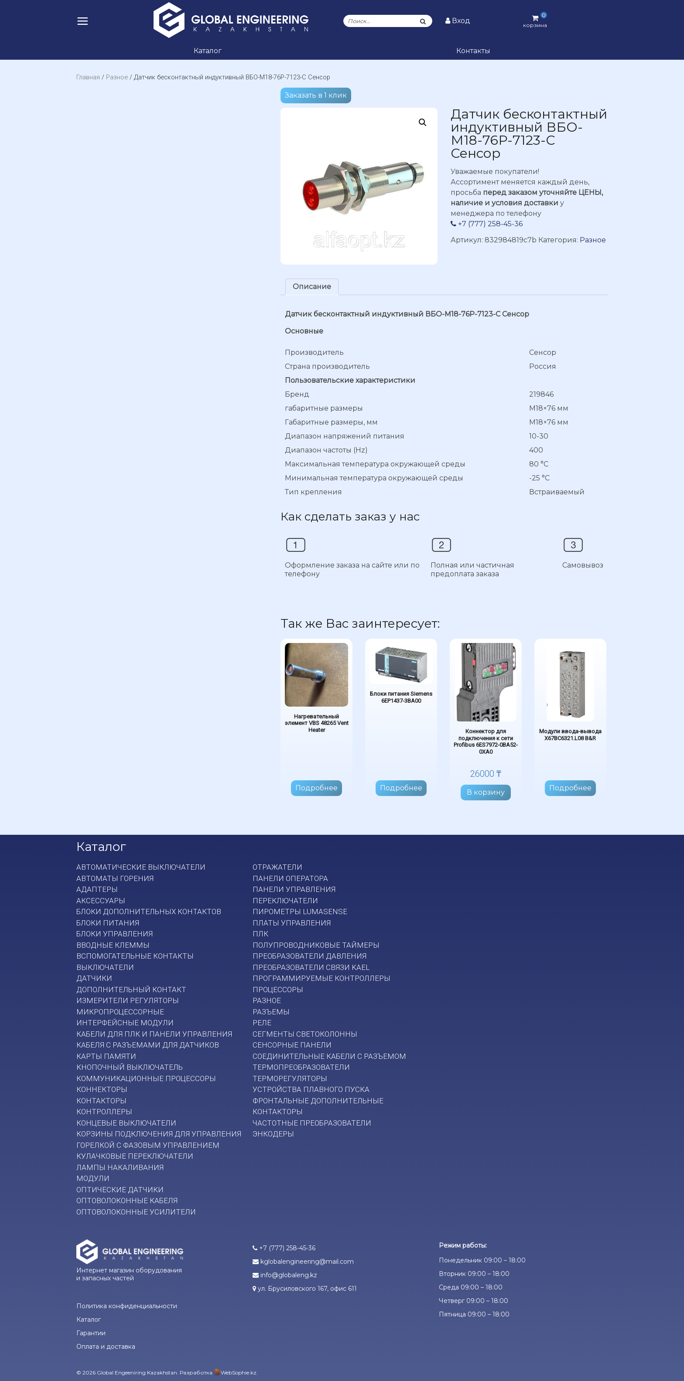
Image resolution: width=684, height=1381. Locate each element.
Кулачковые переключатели (134, 1156)
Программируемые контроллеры (321, 978)
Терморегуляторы (290, 1078)
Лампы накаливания (120, 1167)
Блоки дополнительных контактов (148, 911)
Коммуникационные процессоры (146, 1078)
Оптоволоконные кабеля (127, 1200)
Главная (88, 77)
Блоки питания (107, 922)
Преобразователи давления (309, 956)
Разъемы (271, 1011)
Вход (457, 21)
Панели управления (294, 889)
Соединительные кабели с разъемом (329, 1056)
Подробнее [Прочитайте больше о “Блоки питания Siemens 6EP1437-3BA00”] (401, 788)
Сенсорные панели (292, 1045)
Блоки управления (114, 933)
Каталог (208, 51)
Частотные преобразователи (312, 1123)
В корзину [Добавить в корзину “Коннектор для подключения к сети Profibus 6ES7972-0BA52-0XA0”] (486, 792)
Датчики (94, 978)
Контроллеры (104, 1111)
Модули (92, 1178)
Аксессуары (100, 900)
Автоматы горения (115, 878)
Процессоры (278, 989)
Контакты (473, 51)
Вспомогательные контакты (135, 956)
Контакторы (101, 1100)
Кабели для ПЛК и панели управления (154, 1034)
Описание (312, 286)
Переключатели (285, 900)
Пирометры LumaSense (300, 911)
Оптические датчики (120, 1189)
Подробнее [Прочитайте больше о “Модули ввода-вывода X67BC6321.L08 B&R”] (570, 788)
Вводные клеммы (113, 945)
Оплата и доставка (105, 1346)
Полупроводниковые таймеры (316, 945)
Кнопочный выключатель (129, 1067)
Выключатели (105, 967)
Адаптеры (97, 889)
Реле (262, 1022)
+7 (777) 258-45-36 (487, 224)
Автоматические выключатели (140, 867)
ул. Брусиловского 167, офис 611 (305, 1289)
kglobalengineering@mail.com (303, 1261)
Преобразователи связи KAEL (311, 967)
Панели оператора (290, 878)
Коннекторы (101, 1089)
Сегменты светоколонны (305, 1034)
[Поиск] (423, 21)
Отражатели (277, 867)
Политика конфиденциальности (126, 1306)
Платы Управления (292, 922)
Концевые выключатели (126, 1123)
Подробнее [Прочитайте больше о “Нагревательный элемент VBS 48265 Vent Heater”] (316, 788)
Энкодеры (273, 1133)
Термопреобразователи (301, 1067)
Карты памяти (106, 1056)
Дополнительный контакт (131, 989)
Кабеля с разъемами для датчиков (147, 1045)
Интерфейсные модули (125, 1022)
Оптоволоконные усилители (136, 1212)
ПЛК (260, 933)
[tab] (312, 287)
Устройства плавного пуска (311, 1089)
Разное (117, 77)
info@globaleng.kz (285, 1275)
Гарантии (91, 1333)
